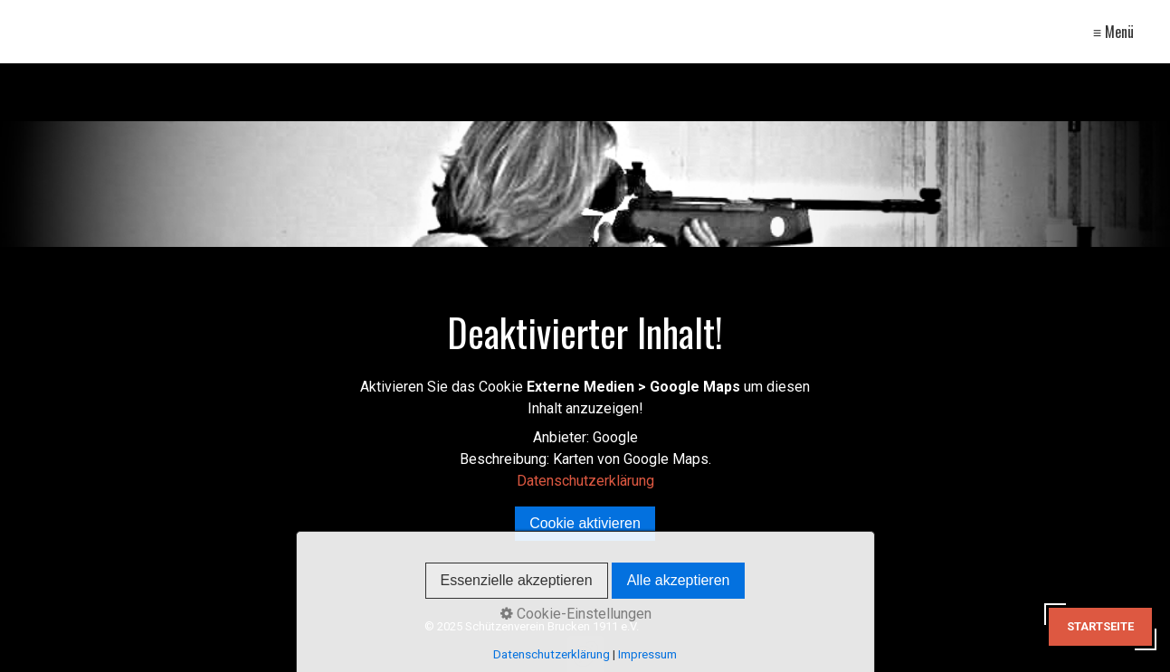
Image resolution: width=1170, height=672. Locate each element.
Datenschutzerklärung (585, 480)
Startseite (1100, 626)
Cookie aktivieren (585, 523)
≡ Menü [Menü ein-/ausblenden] (1113, 32)
